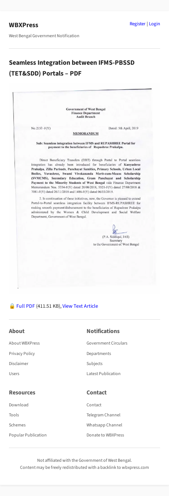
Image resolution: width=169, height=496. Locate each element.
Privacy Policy (22, 354)
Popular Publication (28, 435)
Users (14, 374)
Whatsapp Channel (104, 425)
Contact (94, 405)
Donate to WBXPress (105, 435)
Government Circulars (107, 343)
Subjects (95, 364)
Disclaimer (18, 364)
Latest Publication (104, 374)
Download (19, 405)
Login (154, 23)
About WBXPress (24, 343)
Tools (14, 415)
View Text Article (80, 306)
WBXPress (23, 25)
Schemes (17, 425)
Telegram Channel (103, 415)
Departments (99, 354)
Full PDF (25, 306)
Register (138, 23)
